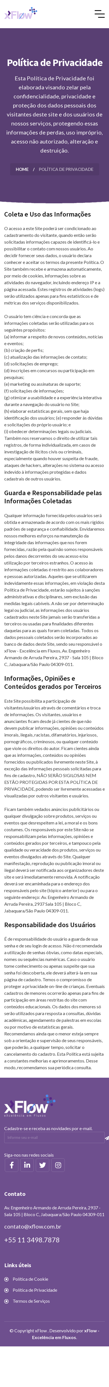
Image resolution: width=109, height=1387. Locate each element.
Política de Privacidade (35, 1290)
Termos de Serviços (31, 1301)
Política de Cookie (30, 1279)
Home (22, 169)
